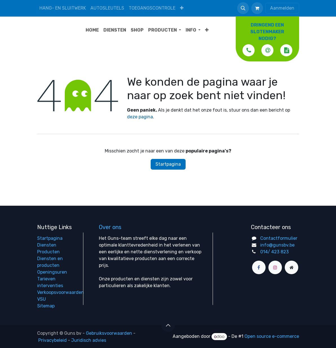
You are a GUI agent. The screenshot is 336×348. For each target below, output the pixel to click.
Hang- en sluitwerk (62, 8)
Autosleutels (107, 8)
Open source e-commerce (271, 336)
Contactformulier (278, 238)
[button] (243, 8)
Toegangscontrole (152, 8)
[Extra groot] (291, 267)
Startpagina (168, 164)
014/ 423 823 (274, 251)
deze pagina (140, 116)
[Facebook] (259, 267)
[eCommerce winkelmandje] (257, 8)
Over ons (110, 227)
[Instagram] (275, 267)
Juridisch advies (88, 340)
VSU (41, 299)
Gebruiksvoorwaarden (109, 333)
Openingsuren (52, 272)
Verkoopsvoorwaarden (60, 292)
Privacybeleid (52, 340)
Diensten (46, 245)
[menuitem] (182, 8)
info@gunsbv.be (277, 245)
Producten (48, 251)
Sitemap (46, 306)
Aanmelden (282, 8)
